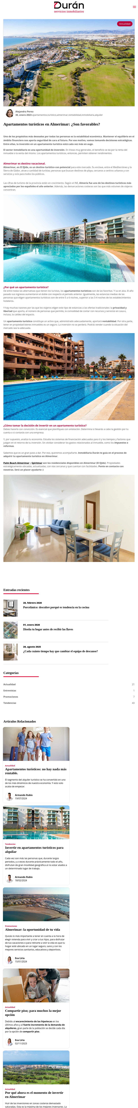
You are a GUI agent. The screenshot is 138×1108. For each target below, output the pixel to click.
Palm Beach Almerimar (16, 462)
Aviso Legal (107, 1048)
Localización (85, 1062)
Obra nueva (59, 1058)
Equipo (57, 1053)
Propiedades (59, 1063)
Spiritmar (37, 462)
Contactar (84, 1057)
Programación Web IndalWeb (115, 1078)
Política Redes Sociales (112, 1068)
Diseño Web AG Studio (112, 1073)
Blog (82, 1047)
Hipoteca (84, 1052)
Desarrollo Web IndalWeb (19, 1097)
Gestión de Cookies (110, 1063)
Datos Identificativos (111, 1053)
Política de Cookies (110, 1058)
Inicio (56, 1048)
